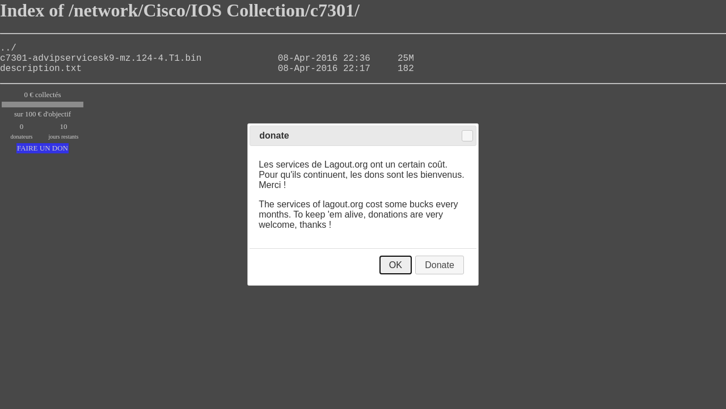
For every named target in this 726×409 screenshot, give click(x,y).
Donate (439, 265)
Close (467, 135)
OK (395, 265)
